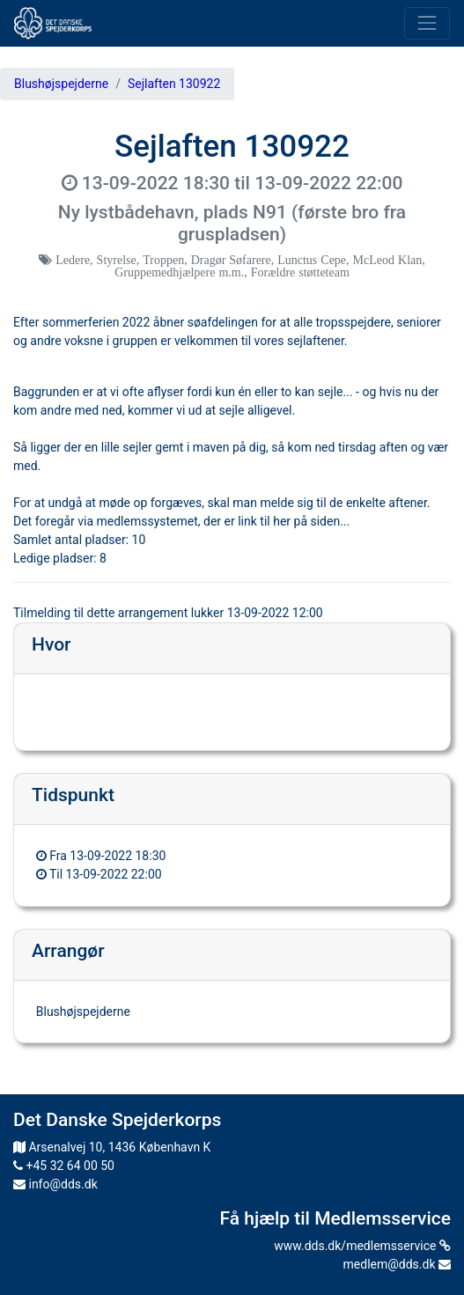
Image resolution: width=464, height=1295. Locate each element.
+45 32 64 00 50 (63, 1166)
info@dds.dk (55, 1184)
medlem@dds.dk (397, 1264)
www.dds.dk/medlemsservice (362, 1246)
